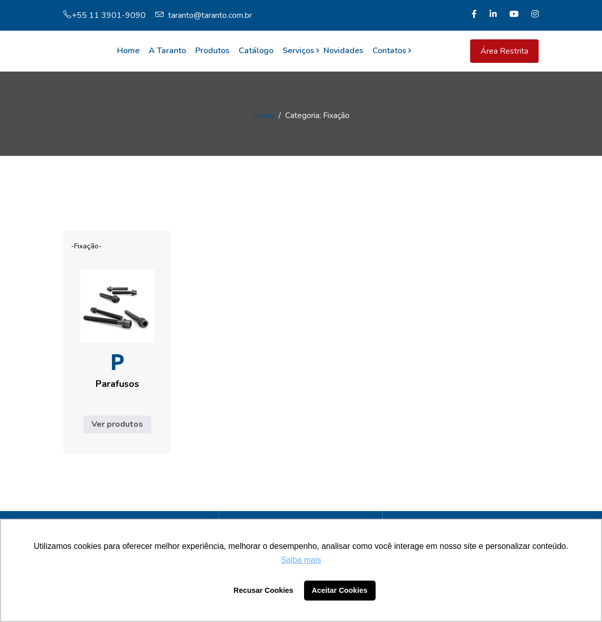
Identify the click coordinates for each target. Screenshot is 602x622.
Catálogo (256, 50)
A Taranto (167, 50)
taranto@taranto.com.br (203, 15)
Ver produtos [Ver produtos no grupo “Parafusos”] (117, 424)
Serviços (298, 50)
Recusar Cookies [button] (263, 590)
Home (128, 50)
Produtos (212, 50)
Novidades (343, 50)
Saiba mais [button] (301, 560)
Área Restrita (504, 51)
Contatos (389, 50)
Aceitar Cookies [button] (339, 590)
